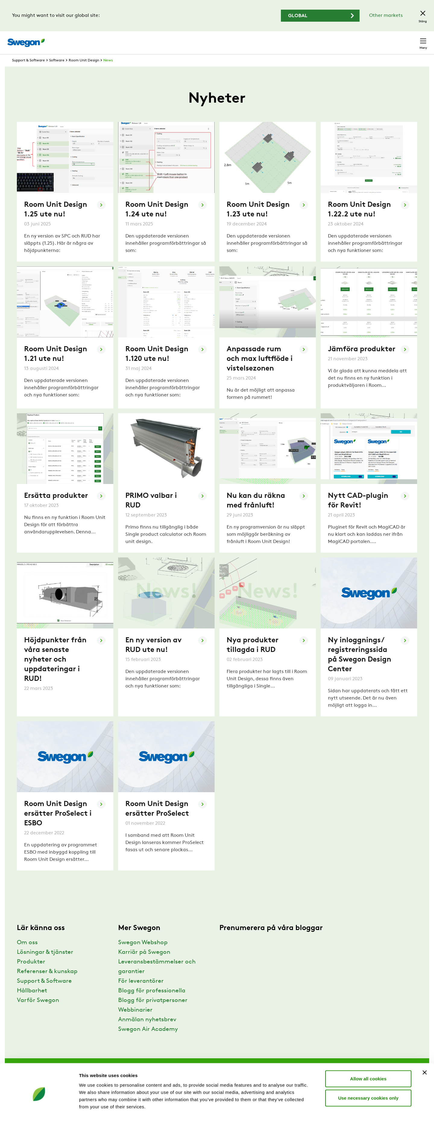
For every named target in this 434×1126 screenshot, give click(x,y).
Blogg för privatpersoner (152, 1012)
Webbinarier (135, 1021)
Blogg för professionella (151, 1002)
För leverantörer (141, 992)
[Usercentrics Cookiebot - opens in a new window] (39, 1114)
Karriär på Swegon (144, 963)
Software (56, 71)
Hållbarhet (32, 1002)
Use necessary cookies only (368, 1081)
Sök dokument (298, 40)
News (108, 71)
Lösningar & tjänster (45, 963)
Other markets (386, 15)
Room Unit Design (84, 71)
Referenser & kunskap (47, 983)
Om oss (27, 954)
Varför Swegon (38, 1012)
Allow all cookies (368, 1061)
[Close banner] (425, 1055)
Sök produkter (253, 39)
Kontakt (412, 40)
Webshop (355, 39)
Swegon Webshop (143, 954)
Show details (316, 1114)
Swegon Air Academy (148, 1041)
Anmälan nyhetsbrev (147, 1031)
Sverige (383, 39)
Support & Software (28, 71)
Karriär (331, 39)
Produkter (31, 973)
